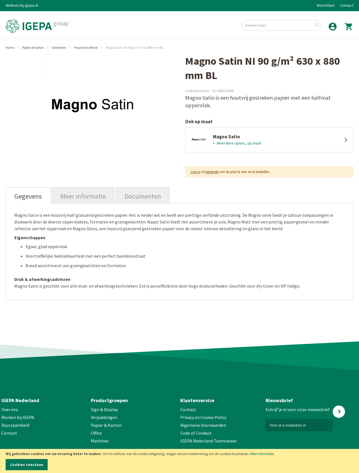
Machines (100, 441)
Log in (195, 171)
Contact (346, 5)
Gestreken (59, 47)
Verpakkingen (104, 417)
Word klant (326, 5)
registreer (212, 171)
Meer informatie (262, 453)
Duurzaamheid (15, 425)
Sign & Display (104, 409)
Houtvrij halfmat (86, 47)
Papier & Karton (33, 47)
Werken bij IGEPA (17, 417)
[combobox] (281, 25)
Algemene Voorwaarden (203, 425)
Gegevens (28, 196)
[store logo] (37, 26)
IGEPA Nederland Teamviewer (208, 441)
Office (97, 433)
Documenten (143, 196)
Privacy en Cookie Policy (203, 417)
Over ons (9, 409)
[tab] (28, 195)
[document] (179, 461)
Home (10, 47)
